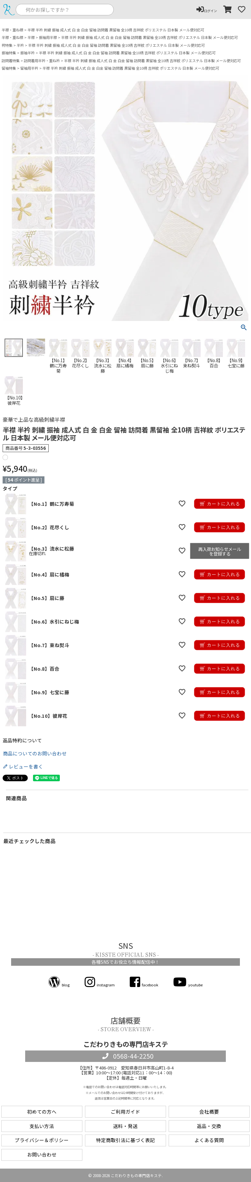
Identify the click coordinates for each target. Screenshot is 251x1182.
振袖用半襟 (48, 37)
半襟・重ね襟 (12, 30)
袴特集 (7, 45)
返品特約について (22, 740)
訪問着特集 (11, 61)
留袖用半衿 (29, 68)
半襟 (31, 37)
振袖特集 (9, 53)
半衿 (20, 45)
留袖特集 (9, 68)
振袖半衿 (27, 53)
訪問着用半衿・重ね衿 (42, 61)
